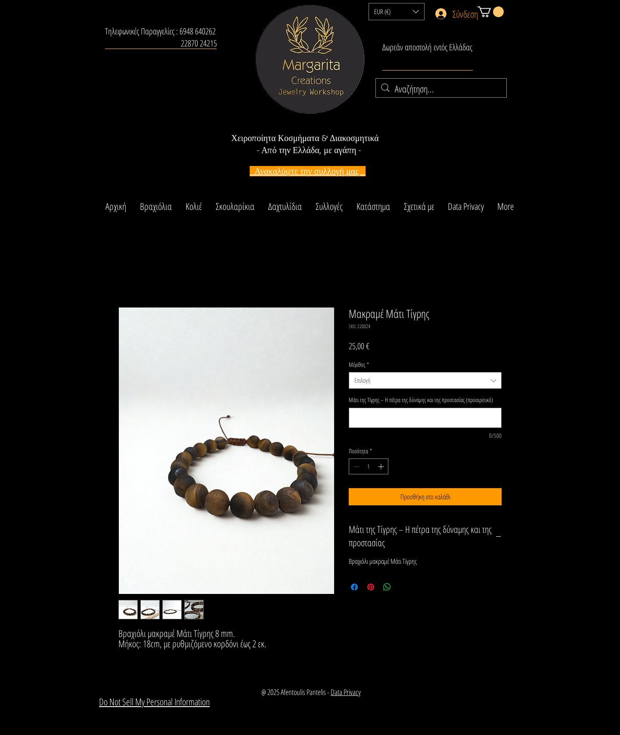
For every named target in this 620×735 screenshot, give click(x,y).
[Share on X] (403, 587)
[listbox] (397, 11)
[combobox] (425, 380)
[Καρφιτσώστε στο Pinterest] (371, 587)
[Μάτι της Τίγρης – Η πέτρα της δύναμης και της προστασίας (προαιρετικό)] (425, 418)
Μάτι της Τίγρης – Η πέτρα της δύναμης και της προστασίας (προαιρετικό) (421, 400)
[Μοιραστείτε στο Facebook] (354, 587)
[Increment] (381, 466)
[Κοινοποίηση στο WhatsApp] (387, 587)
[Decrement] (355, 466)
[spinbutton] (368, 466)
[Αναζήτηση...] (441, 89)
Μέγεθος (359, 364)
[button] (397, 11)
